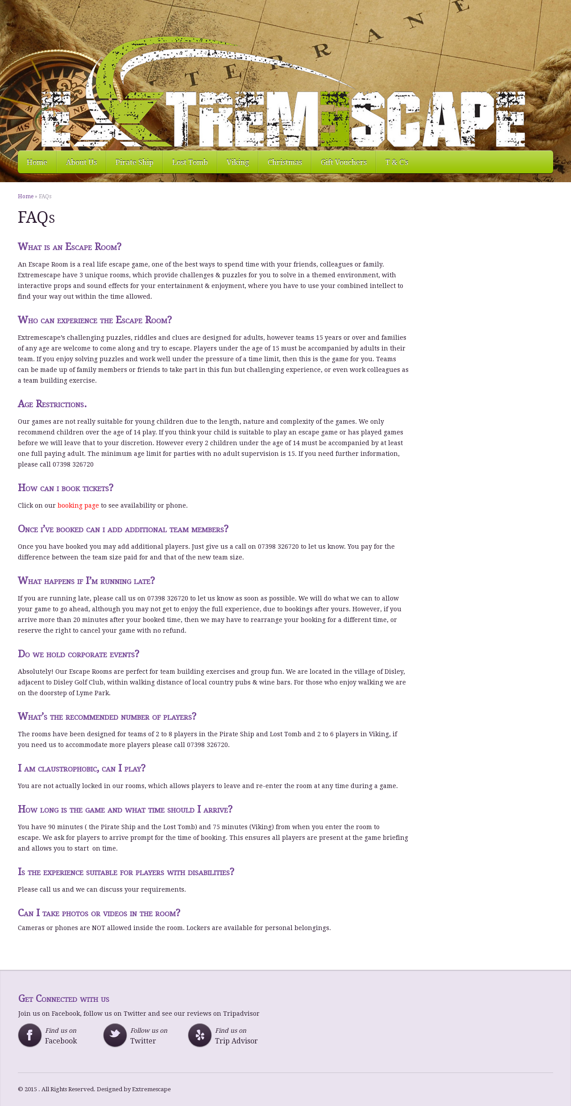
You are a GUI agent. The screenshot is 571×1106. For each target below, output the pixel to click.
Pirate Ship (134, 162)
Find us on (60, 1036)
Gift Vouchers (344, 162)
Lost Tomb (190, 162)
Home (37, 162)
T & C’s (396, 162)
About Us (81, 162)
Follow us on (145, 1036)
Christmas (285, 162)
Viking (238, 162)
